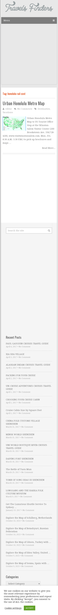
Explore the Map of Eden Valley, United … (28, 552)
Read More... (48, 148)
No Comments (24, 109)
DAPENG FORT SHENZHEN (20, 458)
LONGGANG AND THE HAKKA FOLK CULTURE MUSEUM (24, 492)
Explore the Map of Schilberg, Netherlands (29, 518)
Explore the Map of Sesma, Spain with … (27, 563)
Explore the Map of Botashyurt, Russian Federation (27, 530)
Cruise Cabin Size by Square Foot (24, 410)
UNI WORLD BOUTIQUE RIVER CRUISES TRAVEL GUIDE (26, 446)
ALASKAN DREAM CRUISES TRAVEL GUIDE (28, 365)
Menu (7, 20)
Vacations (8, 112)
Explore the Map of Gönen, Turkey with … (28, 542)
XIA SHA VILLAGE (15, 354)
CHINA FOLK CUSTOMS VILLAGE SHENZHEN (23, 422)
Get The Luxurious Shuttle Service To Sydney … (26, 505)
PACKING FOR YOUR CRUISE (20, 375)
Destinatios (44, 109)
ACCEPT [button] (29, 608)
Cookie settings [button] (13, 608)
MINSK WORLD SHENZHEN (20, 434)
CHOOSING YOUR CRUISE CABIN (23, 399)
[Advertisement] (29, 55)
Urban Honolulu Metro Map (24, 103)
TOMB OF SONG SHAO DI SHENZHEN (25, 480)
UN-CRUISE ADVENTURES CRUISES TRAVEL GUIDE (28, 387)
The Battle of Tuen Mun (19, 469)
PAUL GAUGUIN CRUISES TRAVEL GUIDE (27, 343)
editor (8, 109)
